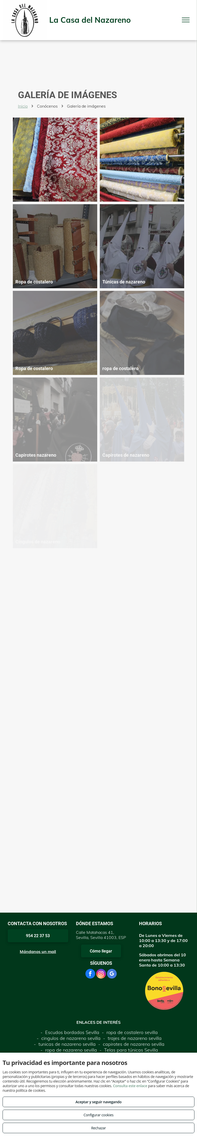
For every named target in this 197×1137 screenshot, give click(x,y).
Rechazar (98, 1127)
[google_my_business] (112, 974)
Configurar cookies (99, 1114)
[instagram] (101, 974)
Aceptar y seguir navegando (98, 1101)
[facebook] (90, 974)
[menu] (185, 20)
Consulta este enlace (130, 1085)
